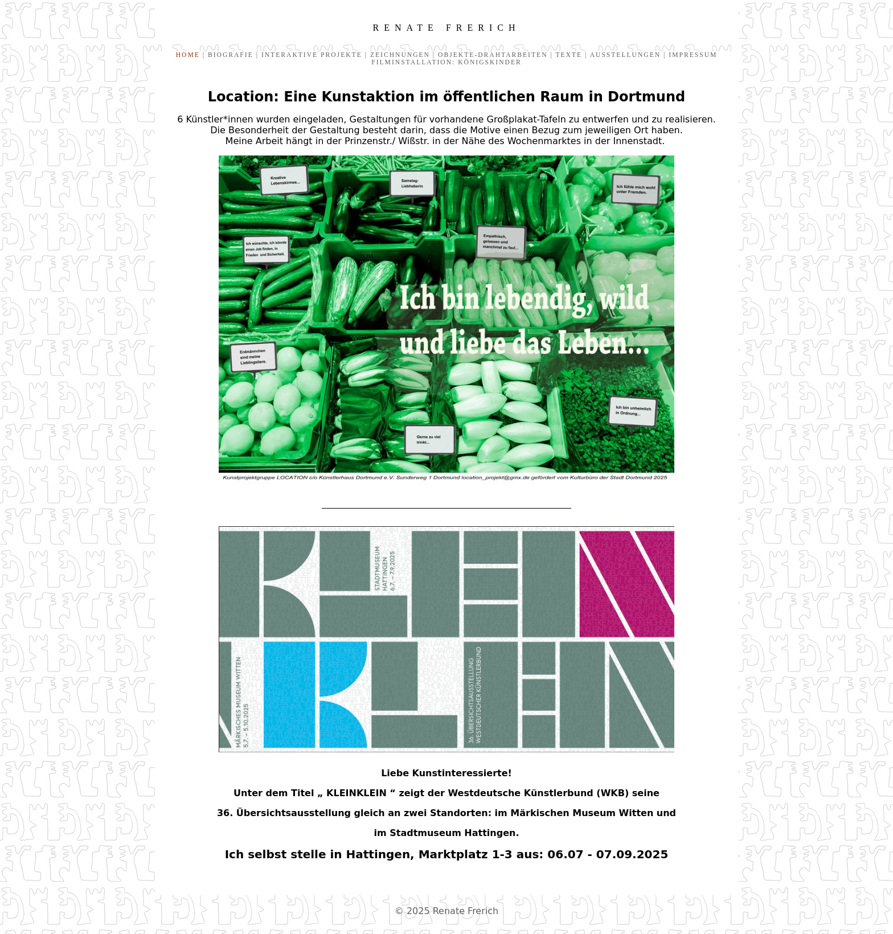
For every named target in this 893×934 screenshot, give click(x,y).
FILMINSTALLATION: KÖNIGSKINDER (446, 62)
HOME (188, 55)
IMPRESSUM (691, 55)
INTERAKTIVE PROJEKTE (311, 55)
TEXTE (567, 55)
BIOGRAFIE (230, 55)
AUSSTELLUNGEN (625, 55)
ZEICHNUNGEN (398, 55)
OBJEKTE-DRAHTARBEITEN (492, 55)
